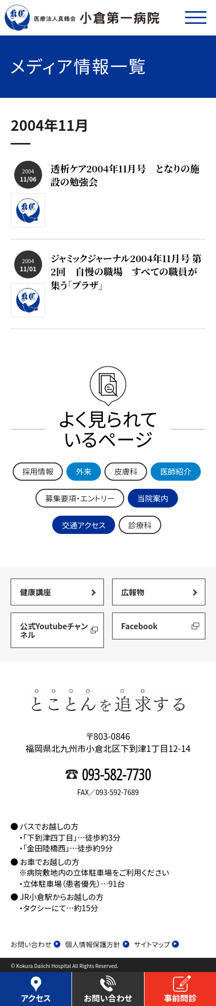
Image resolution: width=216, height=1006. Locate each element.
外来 (84, 471)
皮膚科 (125, 471)
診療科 (140, 524)
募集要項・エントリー (80, 498)
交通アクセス (83, 524)
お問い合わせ (35, 944)
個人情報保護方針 (97, 944)
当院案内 (152, 498)
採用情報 (37, 471)
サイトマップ (156, 944)
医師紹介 (175, 471)
